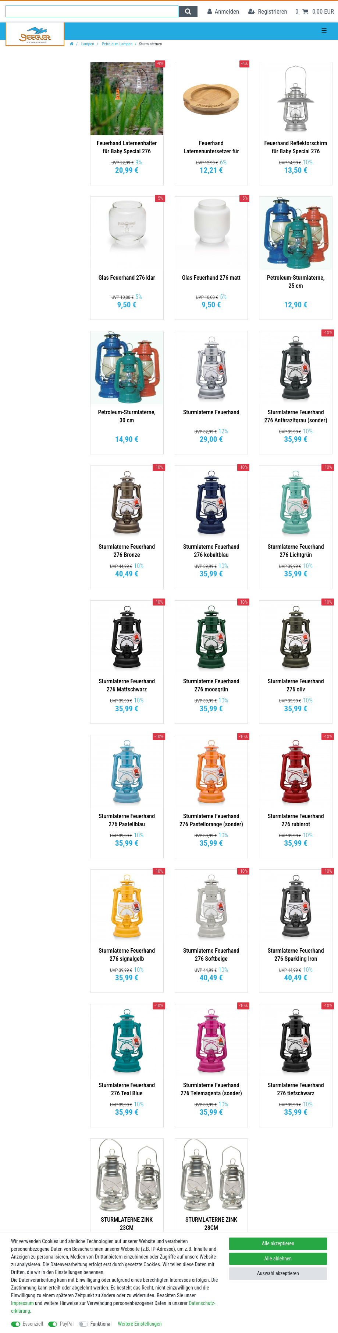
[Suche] (188, 11)
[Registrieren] (267, 11)
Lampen (87, 44)
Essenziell (33, 1324)
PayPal (67, 1324)
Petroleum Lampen (116, 44)
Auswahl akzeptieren (278, 1273)
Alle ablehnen (278, 1259)
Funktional (101, 1324)
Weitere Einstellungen (139, 1324)
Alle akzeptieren (278, 1243)
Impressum (22, 1303)
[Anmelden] (223, 11)
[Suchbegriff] (92, 11)
